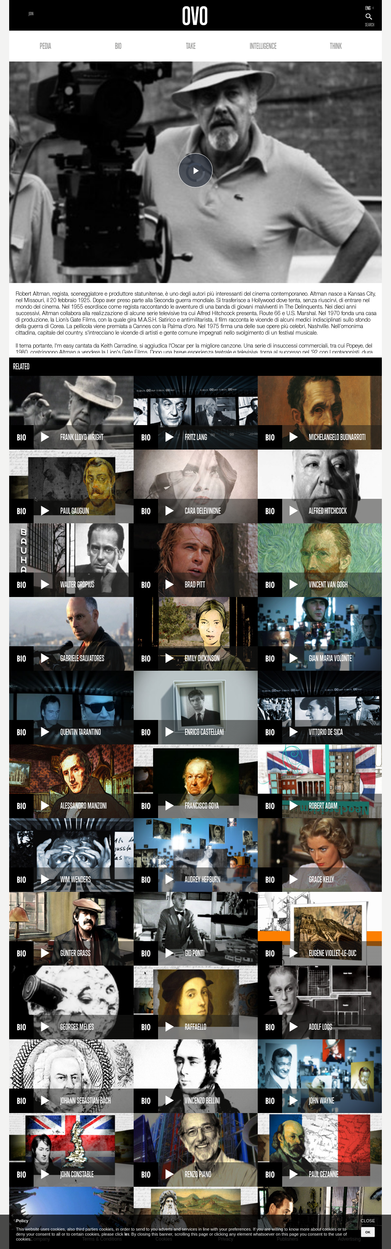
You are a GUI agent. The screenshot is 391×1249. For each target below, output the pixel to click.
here (126, 1234)
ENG (368, 8)
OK (368, 1232)
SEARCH (369, 25)
